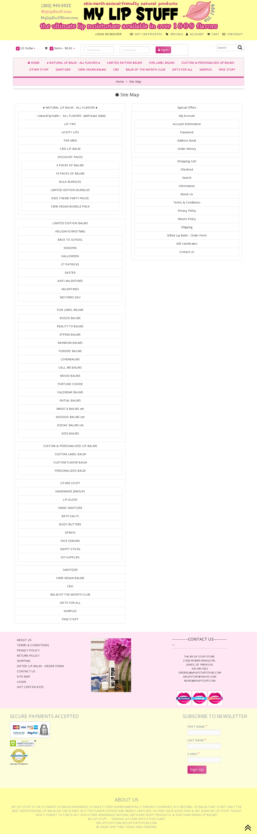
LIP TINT (70, 124)
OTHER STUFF (38, 69)
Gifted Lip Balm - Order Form (187, 235)
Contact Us (186, 252)
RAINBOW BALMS (70, 343)
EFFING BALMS (70, 334)
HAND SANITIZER (70, 508)
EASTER (70, 272)
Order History (187, 149)
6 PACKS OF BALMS (70, 165)
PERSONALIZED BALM (70, 470)
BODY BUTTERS (70, 524)
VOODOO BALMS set (70, 417)
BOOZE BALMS (70, 318)
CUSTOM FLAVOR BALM (70, 462)
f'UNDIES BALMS (70, 351)
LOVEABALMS (70, 359)
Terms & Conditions (186, 202)
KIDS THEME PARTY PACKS (70, 198)
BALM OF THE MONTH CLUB (144, 69)
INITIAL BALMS (70, 400)
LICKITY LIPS (70, 132)
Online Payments (19, 764)
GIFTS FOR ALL (181, 69)
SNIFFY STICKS (70, 549)
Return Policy (187, 219)
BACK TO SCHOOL (70, 239)
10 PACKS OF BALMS (70, 173)
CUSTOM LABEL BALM (70, 454)
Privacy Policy (187, 211)
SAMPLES (205, 69)
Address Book (186, 140)
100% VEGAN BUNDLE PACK (70, 206)
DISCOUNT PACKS (70, 157)
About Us (187, 194)
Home (34, 63)
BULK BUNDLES (70, 182)
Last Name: (197, 740)
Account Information (187, 124)
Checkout (187, 169)
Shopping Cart (186, 161)
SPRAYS (70, 532)
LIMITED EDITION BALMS (124, 63)
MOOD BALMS (70, 376)
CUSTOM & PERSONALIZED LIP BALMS (207, 63)
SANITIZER (62, 69)
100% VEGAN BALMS (91, 69)
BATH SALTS (70, 516)
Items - (59, 48)
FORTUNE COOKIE (70, 384)
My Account (187, 116)
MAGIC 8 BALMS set (70, 409)
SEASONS (70, 248)
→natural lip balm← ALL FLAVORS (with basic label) (70, 116)
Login (21, 682)
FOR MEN (70, 140)
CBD (115, 69)
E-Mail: (193, 754)
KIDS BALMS (70, 433)
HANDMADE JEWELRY (70, 491)
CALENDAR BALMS (70, 392)
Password (186, 132)
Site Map (135, 81)
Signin (163, 50)
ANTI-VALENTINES (70, 281)
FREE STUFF (226, 69)
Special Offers (186, 107)
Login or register (108, 34)
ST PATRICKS (70, 264)
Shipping (186, 227)
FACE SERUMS (70, 541)
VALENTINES (70, 289)
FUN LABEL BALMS (160, 63)
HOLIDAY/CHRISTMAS (70, 231)
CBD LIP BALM (70, 149)
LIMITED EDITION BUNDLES (70, 190)
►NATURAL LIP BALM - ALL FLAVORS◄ (72, 63)
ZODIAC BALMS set (70, 425)
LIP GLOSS (70, 499)
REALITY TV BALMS (70, 326)
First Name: (197, 726)
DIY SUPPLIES (70, 557)
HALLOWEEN (70, 256)
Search (187, 178)
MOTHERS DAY (70, 297)
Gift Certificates (186, 243)
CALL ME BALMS (70, 367)
